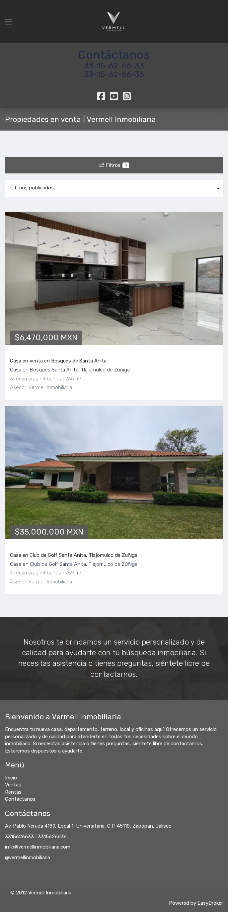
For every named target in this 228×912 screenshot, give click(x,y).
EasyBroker (210, 903)
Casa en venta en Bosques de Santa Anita (58, 361)
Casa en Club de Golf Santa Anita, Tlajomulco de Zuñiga (73, 555)
